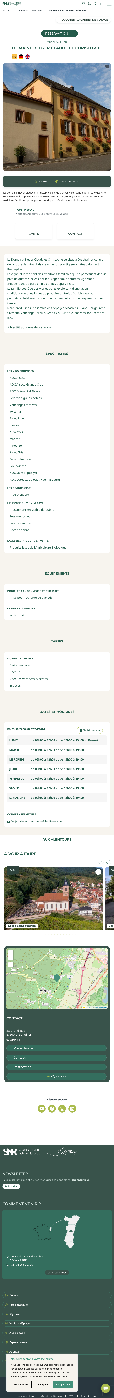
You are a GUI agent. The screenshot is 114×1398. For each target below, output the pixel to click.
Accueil (6, 10)
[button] (75, 231)
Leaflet (87, 1007)
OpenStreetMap (100, 1007)
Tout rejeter (42, 1384)
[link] (89, 3)
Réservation (56, 33)
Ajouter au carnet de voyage (85, 19)
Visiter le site (23, 1048)
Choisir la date (90, 730)
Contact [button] (20, 1057)
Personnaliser (21, 1384)
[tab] (45, 934)
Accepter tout (63, 1384)
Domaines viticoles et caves (29, 10)
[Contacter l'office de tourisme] (83, 3)
